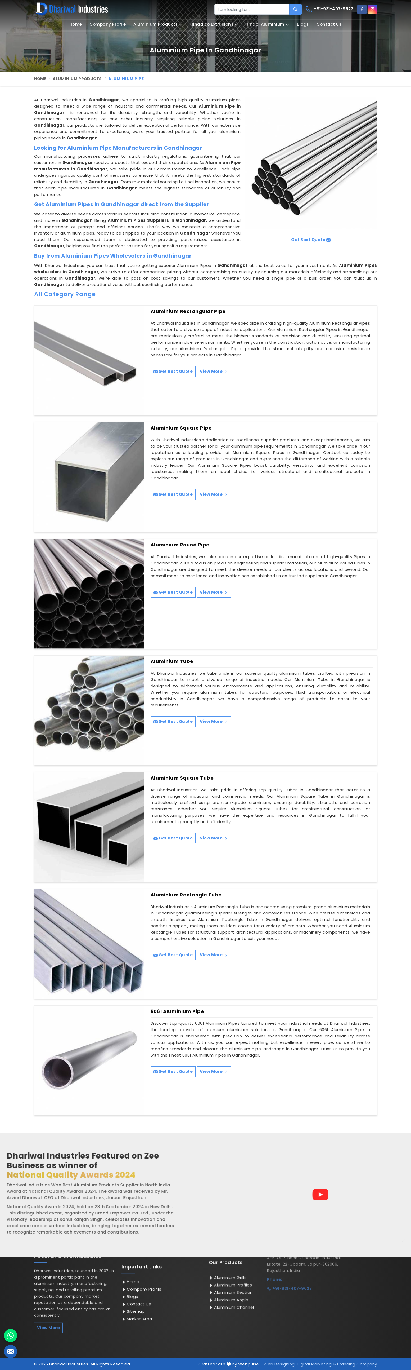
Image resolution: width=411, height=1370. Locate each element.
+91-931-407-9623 (330, 9)
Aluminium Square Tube (182, 778)
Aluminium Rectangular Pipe (188, 311)
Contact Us (329, 24)
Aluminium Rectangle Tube (186, 895)
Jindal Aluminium (268, 24)
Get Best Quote (173, 371)
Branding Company (357, 1364)
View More (214, 371)
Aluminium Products (158, 24)
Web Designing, (280, 1364)
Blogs (303, 24)
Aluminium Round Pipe (180, 545)
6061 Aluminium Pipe (177, 1011)
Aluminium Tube (172, 661)
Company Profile (107, 24)
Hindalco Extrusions (215, 24)
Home (76, 24)
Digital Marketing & (316, 1364)
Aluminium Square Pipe (181, 428)
